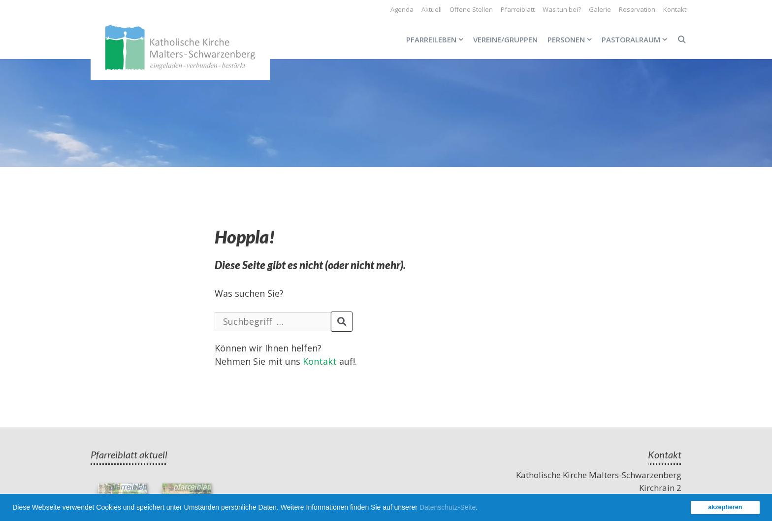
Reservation (637, 9)
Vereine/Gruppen (505, 39)
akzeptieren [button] (725, 507)
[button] (481, 508)
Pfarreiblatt (518, 9)
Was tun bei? (562, 9)
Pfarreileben (437, 39)
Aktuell (431, 9)
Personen (572, 39)
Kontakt (674, 9)
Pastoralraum (637, 39)
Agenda (402, 9)
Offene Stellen (471, 9)
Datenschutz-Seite (447, 507)
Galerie (600, 9)
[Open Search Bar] (681, 39)
